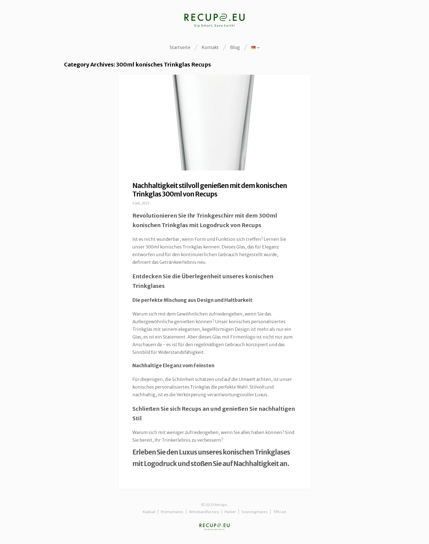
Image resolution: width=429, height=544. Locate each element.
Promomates (172, 512)
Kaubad (149, 512)
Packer (230, 512)
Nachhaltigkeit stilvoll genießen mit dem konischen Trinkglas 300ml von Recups (209, 189)
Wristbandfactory (204, 512)
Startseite (180, 47)
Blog (235, 47)
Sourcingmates (255, 512)
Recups (214, 526)
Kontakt (210, 47)
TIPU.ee (279, 512)
